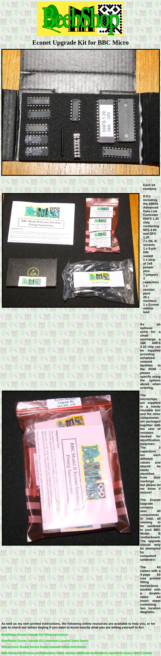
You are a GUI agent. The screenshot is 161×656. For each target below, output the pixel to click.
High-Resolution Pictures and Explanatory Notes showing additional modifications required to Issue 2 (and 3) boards (76, 652)
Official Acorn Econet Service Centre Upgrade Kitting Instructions (43, 646)
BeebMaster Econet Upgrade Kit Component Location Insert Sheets (44, 640)
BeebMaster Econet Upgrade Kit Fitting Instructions (34, 634)
